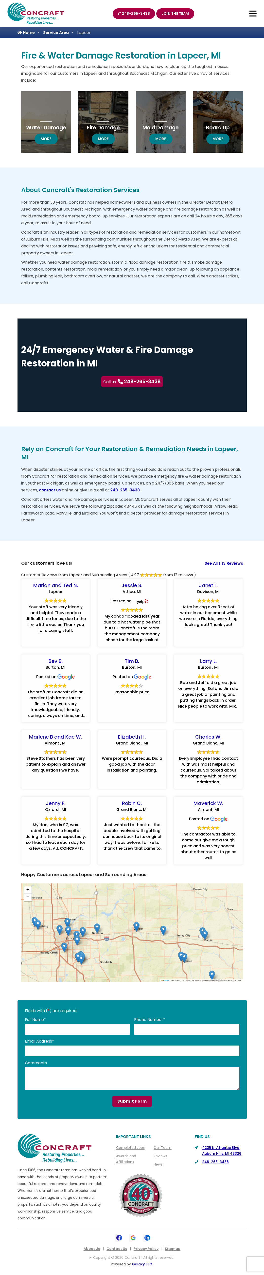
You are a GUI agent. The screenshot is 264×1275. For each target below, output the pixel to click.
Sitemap (172, 1248)
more (49, 138)
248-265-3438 (134, 13)
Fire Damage (103, 127)
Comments (36, 1063)
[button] (77, 941)
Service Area (56, 32)
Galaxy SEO (142, 1264)
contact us (50, 490)
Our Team (162, 1147)
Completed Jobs (130, 1147)
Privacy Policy (146, 1248)
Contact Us (116, 1248)
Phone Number (149, 1019)
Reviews (160, 1156)
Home (26, 32)
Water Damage (46, 127)
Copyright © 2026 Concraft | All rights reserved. (133, 1257)
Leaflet (165, 980)
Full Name (35, 1019)
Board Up (218, 127)
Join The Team (175, 13)
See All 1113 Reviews (224, 563)
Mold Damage (160, 127)
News (158, 1164)
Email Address (39, 1041)
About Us (92, 1248)
